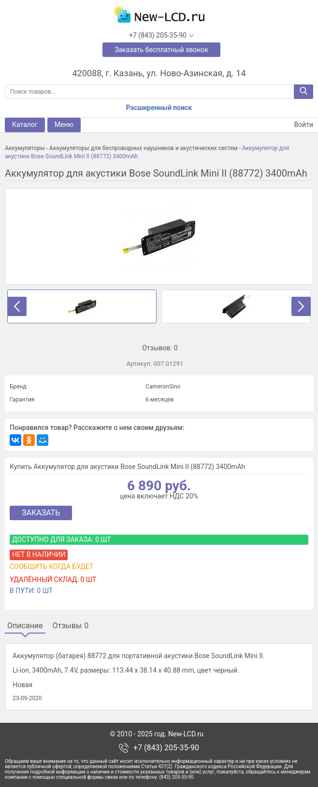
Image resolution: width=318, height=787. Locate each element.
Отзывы (71, 625)
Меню (64, 124)
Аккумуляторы (25, 148)
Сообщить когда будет (51, 566)
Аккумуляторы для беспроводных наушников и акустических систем (143, 148)
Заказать (41, 512)
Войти (297, 125)
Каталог (25, 124)
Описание (25, 625)
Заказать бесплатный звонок (161, 50)
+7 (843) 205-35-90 (166, 748)
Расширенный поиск (159, 107)
